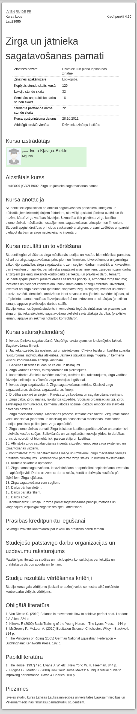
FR (29, 12)
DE (24, 12)
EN (12, 12)
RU (18, 12)
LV (8, 12)
